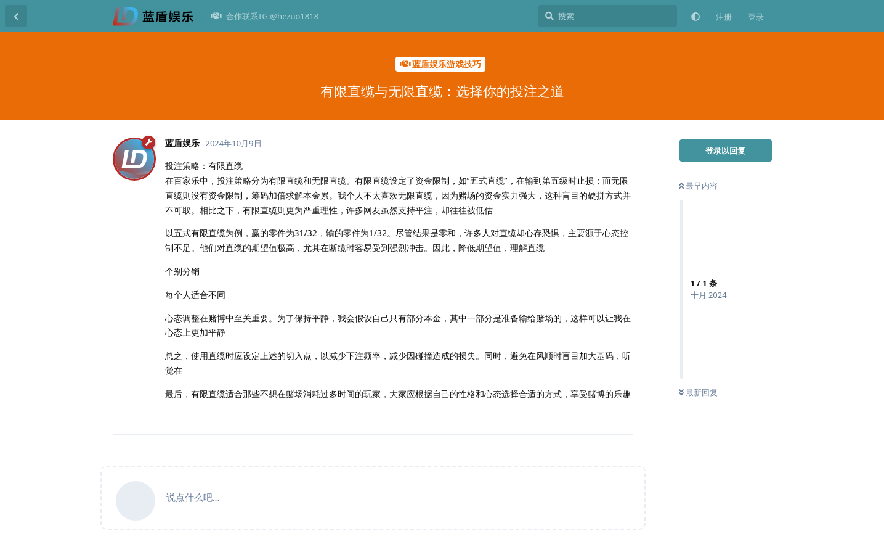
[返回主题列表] (16, 16)
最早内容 (698, 185)
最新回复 (698, 392)
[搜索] (607, 16)
